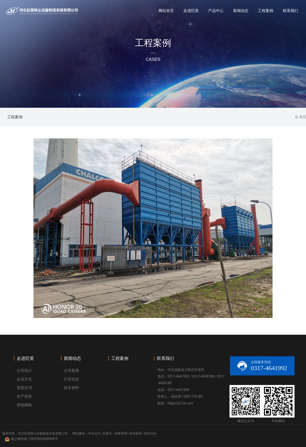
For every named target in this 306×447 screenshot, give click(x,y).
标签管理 (121, 433)
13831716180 (192, 396)
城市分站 (150, 433)
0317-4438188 (203, 376)
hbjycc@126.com (180, 403)
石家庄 (107, 433)
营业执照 (135, 433)
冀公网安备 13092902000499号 (34, 439)
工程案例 (14, 117)
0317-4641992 (178, 376)
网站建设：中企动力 (86, 433)
